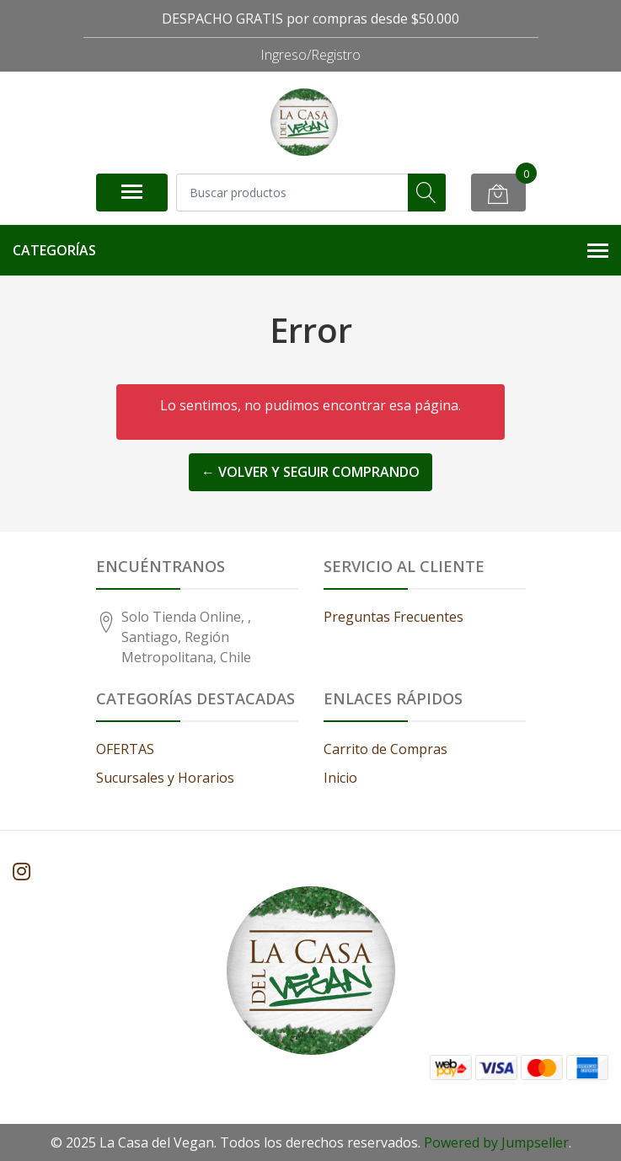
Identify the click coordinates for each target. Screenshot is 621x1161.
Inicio (340, 777)
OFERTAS (125, 749)
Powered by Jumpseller (496, 1142)
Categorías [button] (310, 250)
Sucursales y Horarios (165, 777)
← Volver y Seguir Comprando (310, 472)
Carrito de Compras (385, 749)
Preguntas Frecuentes (393, 616)
